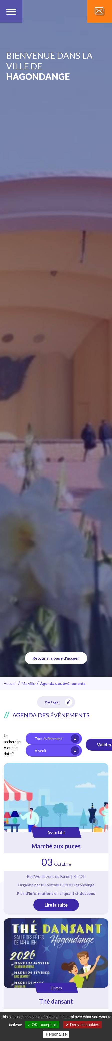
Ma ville (28, 683)
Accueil (10, 683)
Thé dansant (56, 1001)
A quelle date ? (10, 750)
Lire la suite (56, 905)
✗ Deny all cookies (82, 1025)
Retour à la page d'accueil (56, 658)
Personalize (56, 1034)
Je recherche (12, 738)
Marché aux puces (56, 846)
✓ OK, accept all (42, 1025)
